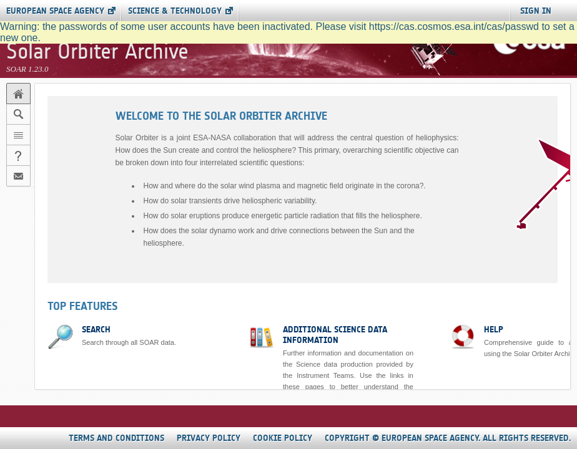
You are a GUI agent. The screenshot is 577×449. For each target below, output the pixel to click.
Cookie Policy (282, 438)
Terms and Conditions (116, 438)
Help (493, 329)
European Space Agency (55, 11)
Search (96, 329)
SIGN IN (535, 11)
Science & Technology (175, 11)
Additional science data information (335, 334)
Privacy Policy (208, 438)
